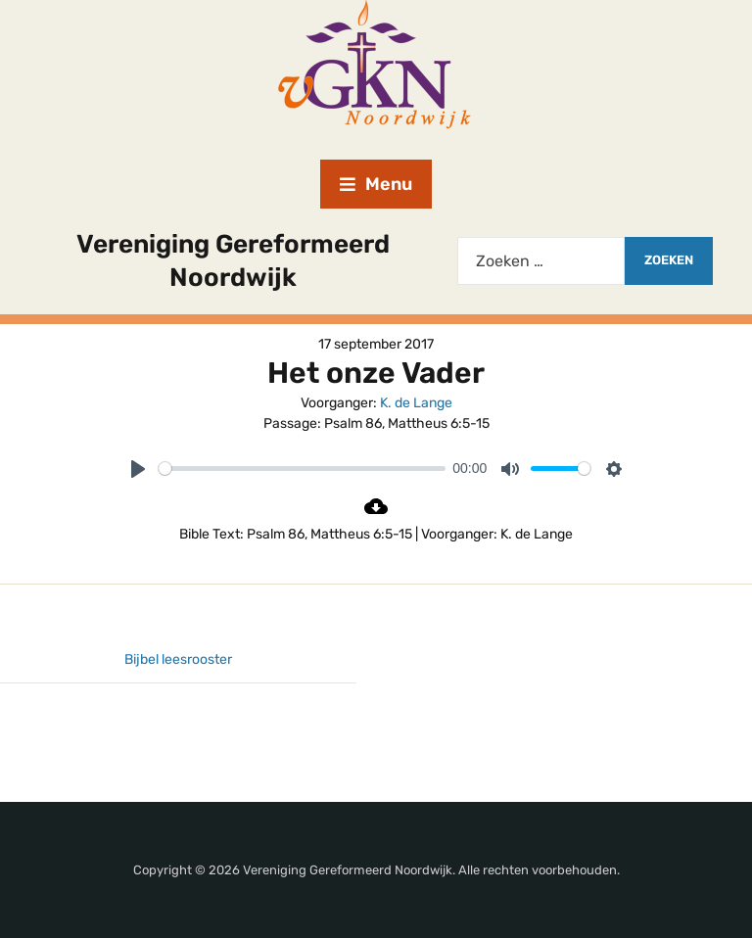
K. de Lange (416, 403)
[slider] (302, 468)
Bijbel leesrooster (178, 659)
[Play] (138, 469)
